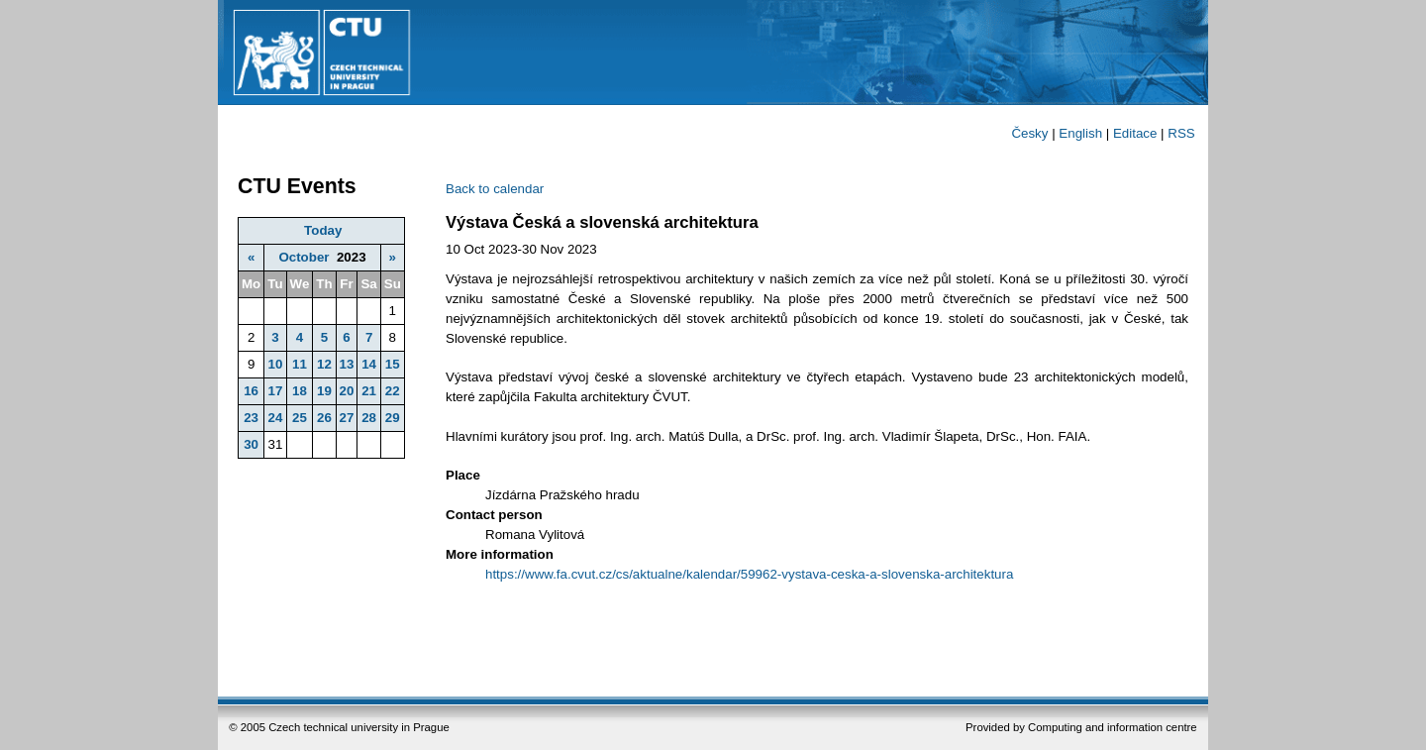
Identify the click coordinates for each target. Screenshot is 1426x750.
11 (299, 364)
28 (368, 417)
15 (392, 364)
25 (299, 417)
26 (324, 417)
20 (347, 390)
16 (251, 390)
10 (274, 364)
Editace (1135, 133)
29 (392, 417)
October (303, 257)
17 (274, 390)
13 (347, 364)
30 (251, 444)
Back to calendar (495, 188)
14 (368, 364)
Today (323, 230)
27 (347, 417)
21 (368, 390)
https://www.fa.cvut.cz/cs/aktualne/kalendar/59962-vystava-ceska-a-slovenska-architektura (749, 574)
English (1080, 133)
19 (324, 390)
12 (324, 364)
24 (274, 417)
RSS (1181, 133)
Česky (1029, 133)
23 (251, 417)
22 (392, 390)
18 (299, 390)
